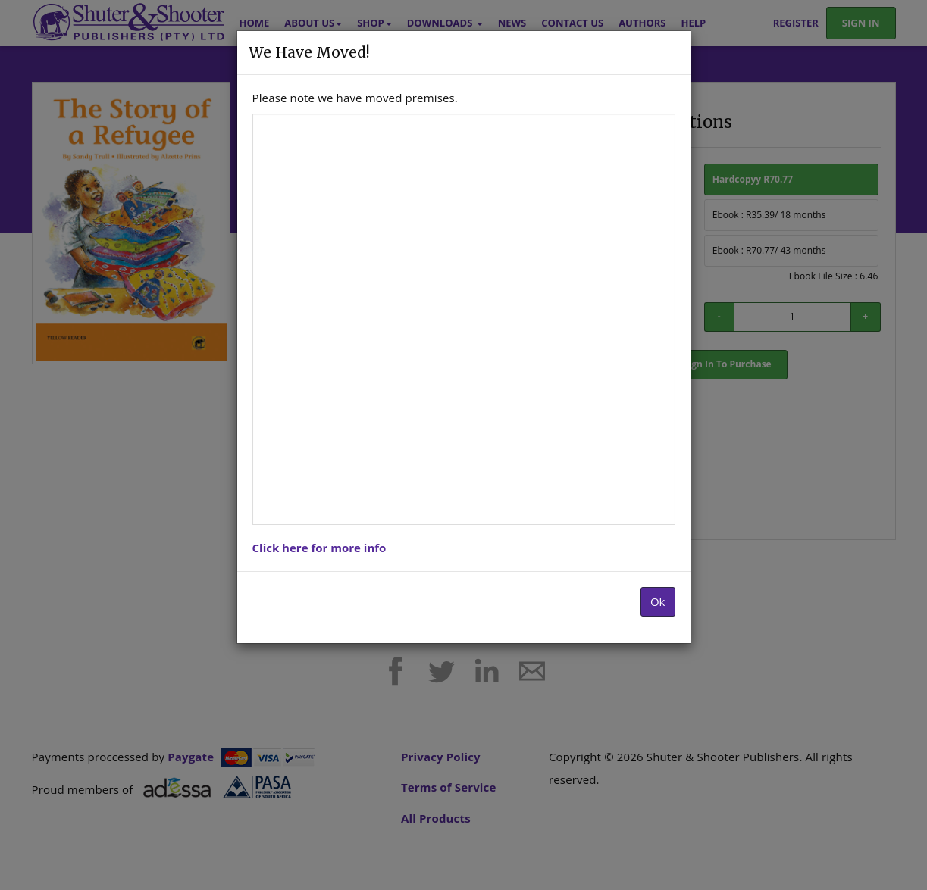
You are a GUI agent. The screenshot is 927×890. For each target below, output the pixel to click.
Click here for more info (319, 547)
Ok (657, 601)
